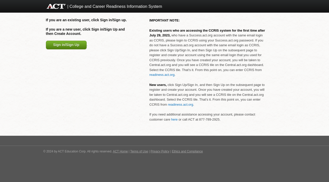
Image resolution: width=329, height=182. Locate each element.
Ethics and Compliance (187, 151)
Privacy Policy (159, 151)
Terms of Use (139, 151)
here (174, 119)
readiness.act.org (162, 75)
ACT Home (120, 151)
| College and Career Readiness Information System (114, 6)
